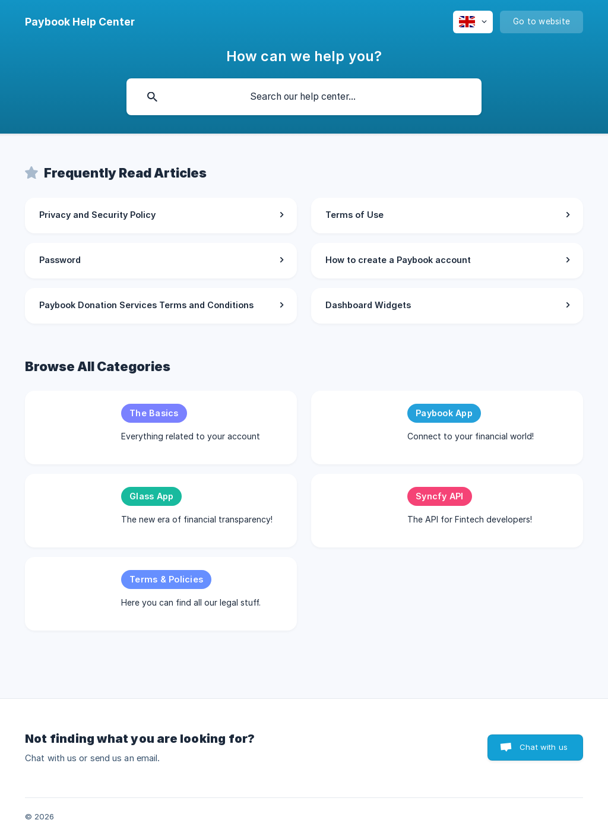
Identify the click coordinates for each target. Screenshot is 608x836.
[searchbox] (304, 96)
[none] (80, 22)
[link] (161, 215)
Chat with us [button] (544, 747)
